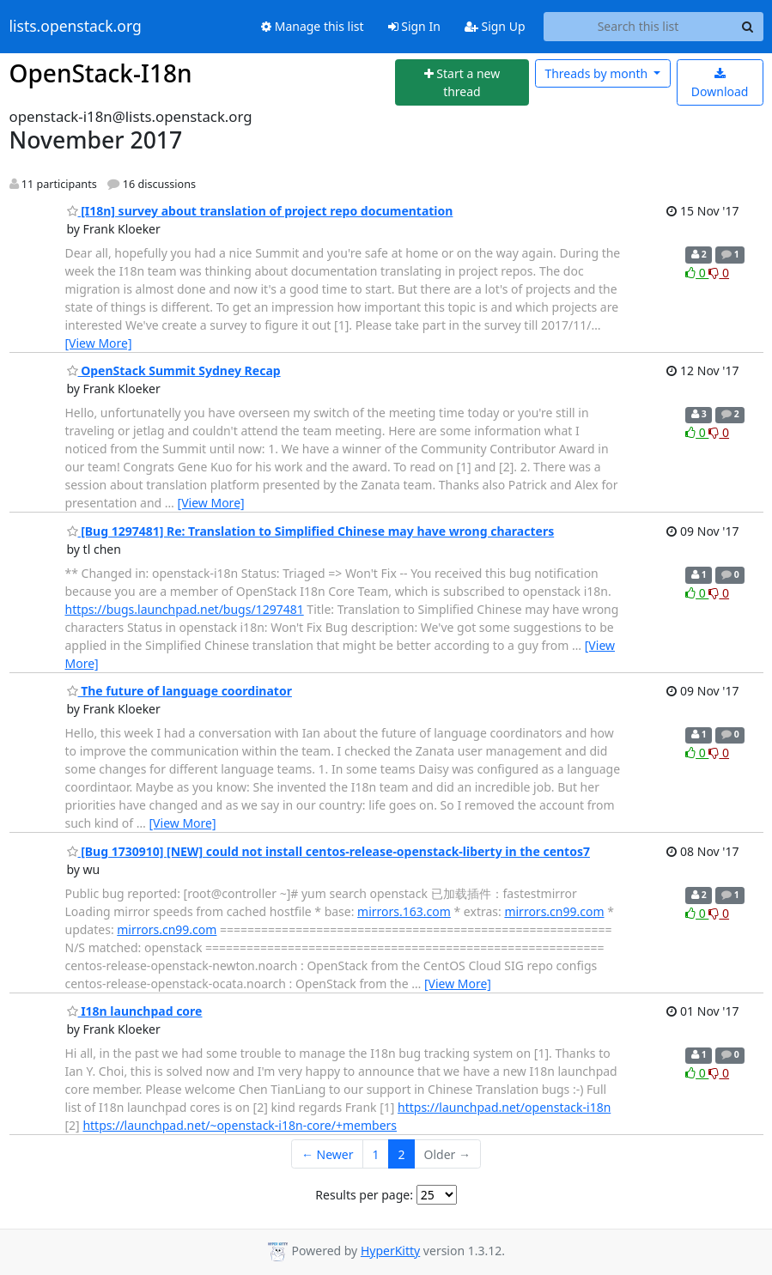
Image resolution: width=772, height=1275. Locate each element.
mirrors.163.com (404, 911)
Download (720, 84)
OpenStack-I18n (100, 73)
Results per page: (364, 1195)
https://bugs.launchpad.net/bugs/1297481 (184, 609)
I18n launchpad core (135, 1011)
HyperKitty (390, 1250)
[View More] (98, 343)
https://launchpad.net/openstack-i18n (504, 1107)
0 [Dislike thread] (718, 272)
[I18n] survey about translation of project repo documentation (260, 211)
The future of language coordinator (179, 691)
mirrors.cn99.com (554, 911)
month (597, 73)
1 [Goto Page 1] (376, 1154)
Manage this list (312, 26)
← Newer (327, 1154)
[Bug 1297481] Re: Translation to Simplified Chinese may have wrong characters (311, 531)
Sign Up (495, 26)
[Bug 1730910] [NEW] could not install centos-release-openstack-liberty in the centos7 (328, 851)
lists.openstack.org (75, 26)
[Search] (747, 26)
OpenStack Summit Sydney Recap (174, 370)
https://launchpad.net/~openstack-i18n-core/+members (239, 1125)
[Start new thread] (462, 82)
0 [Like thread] (696, 272)
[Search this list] (638, 26)
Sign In (414, 26)
